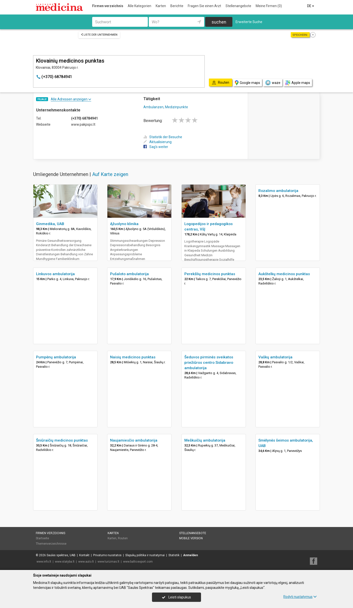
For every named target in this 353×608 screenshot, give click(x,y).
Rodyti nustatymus (300, 597)
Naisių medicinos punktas (132, 357)
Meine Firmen (269, 6)
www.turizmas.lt (108, 561)
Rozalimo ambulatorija (278, 191)
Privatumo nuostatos (107, 555)
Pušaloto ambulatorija (129, 274)
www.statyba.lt (65, 561)
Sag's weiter (155, 147)
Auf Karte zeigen (110, 174)
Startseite (42, 538)
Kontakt (84, 555)
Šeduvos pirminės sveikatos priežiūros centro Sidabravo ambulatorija (208, 362)
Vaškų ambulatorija (275, 357)
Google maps (247, 82)
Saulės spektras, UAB (61, 555)
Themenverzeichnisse (51, 543)
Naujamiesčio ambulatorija (133, 440)
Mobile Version (191, 538)
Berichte (176, 6)
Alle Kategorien (139, 6)
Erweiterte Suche (249, 22)
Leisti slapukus (176, 597)
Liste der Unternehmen (99, 34)
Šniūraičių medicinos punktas (62, 440)
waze (272, 83)
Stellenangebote (238, 6)
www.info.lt (44, 561)
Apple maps (297, 82)
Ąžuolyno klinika (124, 224)
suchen (219, 22)
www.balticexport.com (138, 561)
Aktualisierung (157, 142)
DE (311, 6)
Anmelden (190, 555)
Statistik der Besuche (162, 137)
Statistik (173, 555)
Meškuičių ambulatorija (204, 440)
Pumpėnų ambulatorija (56, 357)
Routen (123, 538)
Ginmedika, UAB (50, 224)
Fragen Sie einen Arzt (204, 6)
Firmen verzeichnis (107, 6)
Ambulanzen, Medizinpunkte (165, 107)
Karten (161, 6)
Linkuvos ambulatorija (55, 274)
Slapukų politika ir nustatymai (145, 555)
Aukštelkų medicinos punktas (284, 274)
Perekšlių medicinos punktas (209, 274)
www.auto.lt (86, 561)
